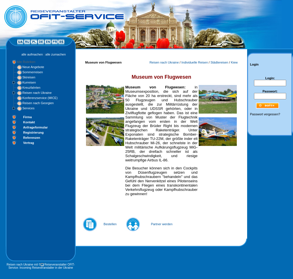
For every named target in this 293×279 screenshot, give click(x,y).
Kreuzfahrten (31, 87)
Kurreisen (29, 82)
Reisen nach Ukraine (37, 92)
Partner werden (161, 224)
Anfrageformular (35, 127)
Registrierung (33, 132)
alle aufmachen (32, 54)
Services (28, 108)
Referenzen (31, 137)
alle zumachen (55, 54)
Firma (27, 117)
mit (36, 264)
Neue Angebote (33, 67)
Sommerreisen (32, 72)
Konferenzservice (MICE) (40, 98)
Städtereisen (219, 62)
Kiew (234, 62)
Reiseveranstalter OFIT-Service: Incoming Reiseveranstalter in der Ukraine (41, 266)
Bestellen (109, 224)
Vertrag (28, 143)
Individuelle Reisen (194, 62)
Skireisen (28, 77)
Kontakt (29, 122)
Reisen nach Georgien (38, 103)
